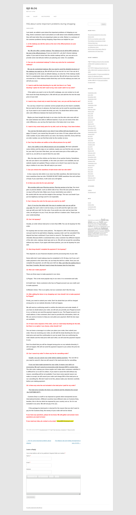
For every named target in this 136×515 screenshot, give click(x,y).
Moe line (94, 229)
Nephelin (99, 229)
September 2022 (92, 93)
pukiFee (97, 230)
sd (100, 232)
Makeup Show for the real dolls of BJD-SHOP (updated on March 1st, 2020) (98, 64)
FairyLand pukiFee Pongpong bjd (101, 78)
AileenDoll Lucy (91, 220)
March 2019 (91, 111)
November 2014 (92, 159)
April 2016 (90, 140)
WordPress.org (92, 209)
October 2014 (91, 161)
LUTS (89, 228)
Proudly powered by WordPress (34, 507)
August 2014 (91, 165)
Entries (91, 205)
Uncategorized (45, 16)
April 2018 (90, 117)
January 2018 (91, 120)
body (101, 222)
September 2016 (92, 132)
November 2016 (92, 130)
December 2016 (92, 128)
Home (27, 16)
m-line (91, 228)
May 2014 (90, 171)
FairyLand (103, 223)
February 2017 (91, 126)
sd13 (102, 232)
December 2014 (92, 157)
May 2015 (90, 149)
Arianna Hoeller (92, 74)
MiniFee (90, 229)
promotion (91, 231)
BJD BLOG (31, 8)
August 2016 (91, 134)
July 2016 (90, 136)
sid (92, 233)
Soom (90, 234)
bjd (54, 430)
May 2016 (90, 138)
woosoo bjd (96, 236)
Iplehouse (103, 226)
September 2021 (92, 99)
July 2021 (90, 101)
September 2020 (92, 105)
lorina (108, 226)
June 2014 (90, 169)
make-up (97, 228)
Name (28, 456)
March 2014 (91, 176)
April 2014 (90, 173)
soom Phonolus (95, 234)
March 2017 (91, 124)
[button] (28, 477)
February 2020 (91, 109)
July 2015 (90, 147)
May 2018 (90, 115)
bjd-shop (58, 430)
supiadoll (101, 234)
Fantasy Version (95, 224)
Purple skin (101, 230)
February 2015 (91, 153)
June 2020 (90, 107)
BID (100, 220)
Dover (95, 223)
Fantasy (89, 224)
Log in (89, 202)
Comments (92, 207)
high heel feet (97, 226)
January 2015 (91, 155)
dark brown (90, 223)
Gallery (35, 16)
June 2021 (90, 103)
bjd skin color (95, 222)
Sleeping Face (102, 233)
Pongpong (106, 229)
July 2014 (90, 167)
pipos (102, 229)
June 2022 (90, 95)
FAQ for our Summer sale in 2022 (96, 39)
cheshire (105, 222)
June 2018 (90, 113)
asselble (97, 220)
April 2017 (90, 122)
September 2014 (92, 163)
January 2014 (91, 180)
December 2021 (92, 97)
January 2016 (91, 142)
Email (28, 462)
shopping (63, 430)
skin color (96, 233)
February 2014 (91, 178)
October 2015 (91, 144)
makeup (104, 228)
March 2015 (91, 151)
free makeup (103, 225)
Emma (98, 223)
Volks (91, 236)
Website (28, 469)
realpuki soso (96, 232)
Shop (55, 16)
